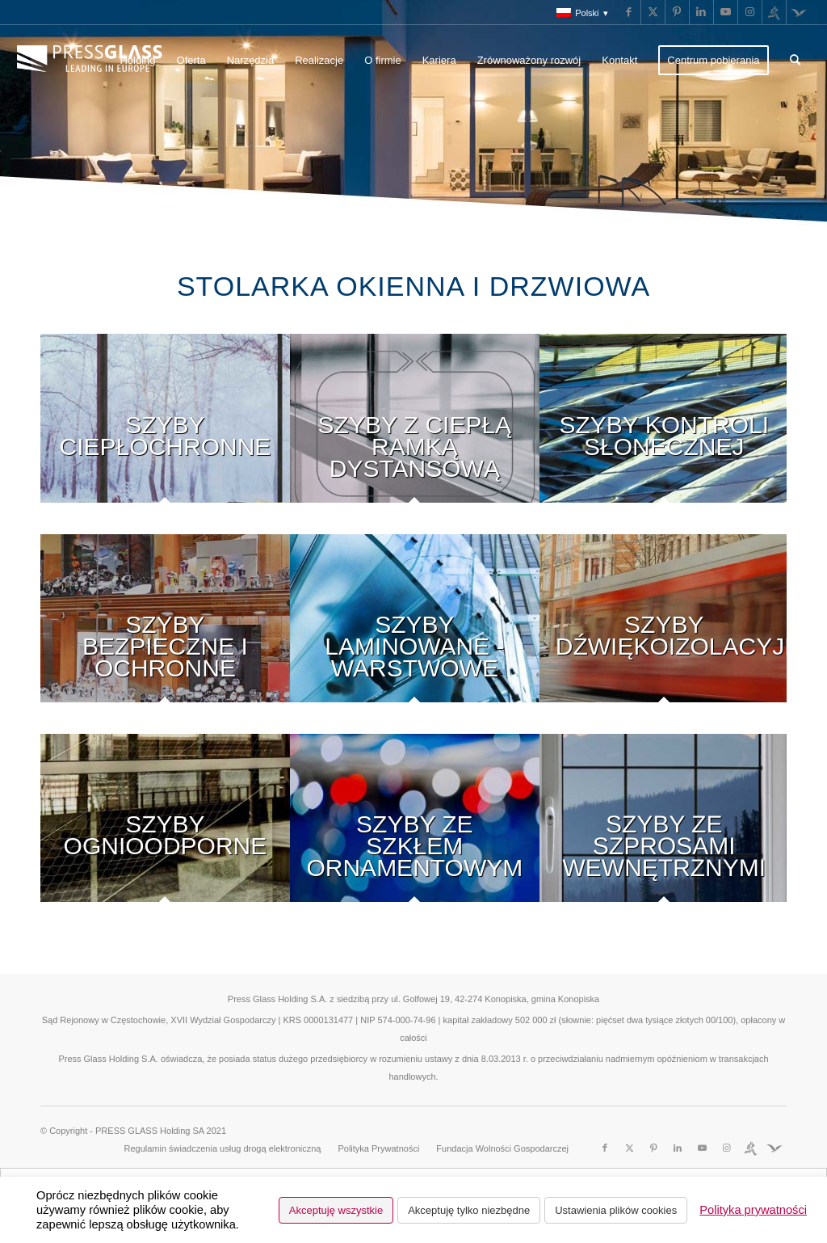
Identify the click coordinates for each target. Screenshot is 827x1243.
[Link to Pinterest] (677, 12)
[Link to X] (653, 12)
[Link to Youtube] (725, 12)
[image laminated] (414, 634)
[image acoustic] (664, 634)
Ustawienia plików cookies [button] (616, 1210)
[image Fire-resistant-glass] (165, 833)
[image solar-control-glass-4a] (664, 433)
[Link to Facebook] (628, 12)
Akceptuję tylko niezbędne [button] (469, 1210)
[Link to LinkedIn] (701, 12)
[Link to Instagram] (750, 12)
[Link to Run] (774, 12)
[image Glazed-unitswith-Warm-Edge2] (414, 433)
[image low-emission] (165, 433)
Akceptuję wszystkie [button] (336, 1210)
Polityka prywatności (753, 1209)
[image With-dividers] (664, 833)
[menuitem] (578, 13)
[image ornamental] (414, 833)
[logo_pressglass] (93, 60)
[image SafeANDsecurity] (165, 634)
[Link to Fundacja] (799, 12)
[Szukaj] (795, 60)
